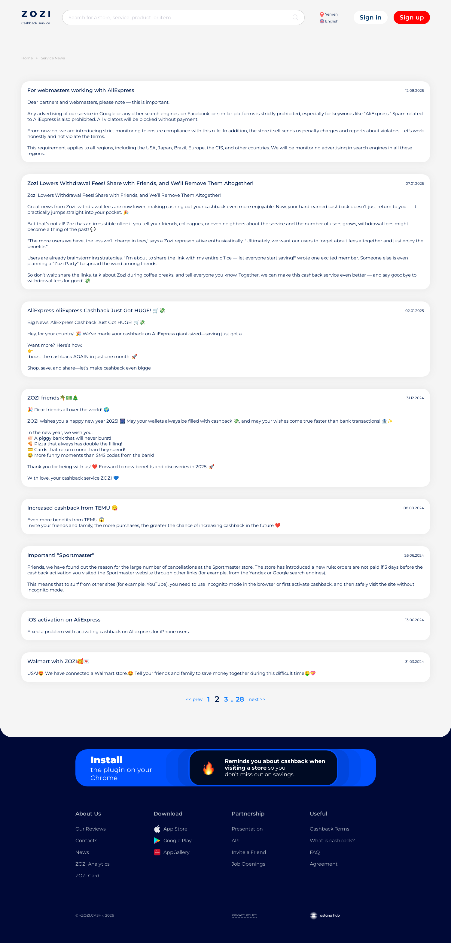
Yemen (328, 14)
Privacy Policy (244, 915)
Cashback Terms (329, 829)
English (329, 21)
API (236, 840)
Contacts (86, 840)
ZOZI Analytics (92, 864)
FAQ (315, 852)
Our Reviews (90, 829)
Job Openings (248, 864)
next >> (257, 699)
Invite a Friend (249, 852)
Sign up (412, 17)
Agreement (324, 864)
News (82, 852)
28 (240, 699)
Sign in (371, 17)
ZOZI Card (87, 876)
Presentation (247, 829)
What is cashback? (332, 840)
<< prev (194, 699)
